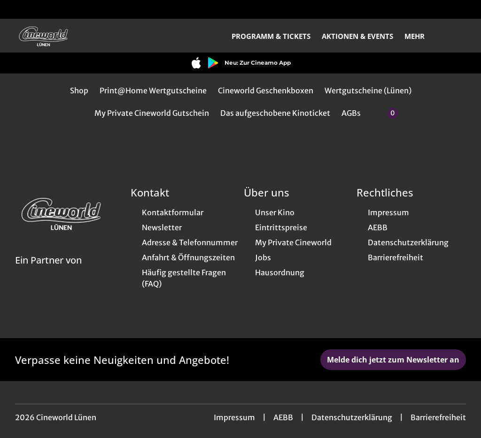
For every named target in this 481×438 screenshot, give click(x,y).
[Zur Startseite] (81, 35)
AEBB (283, 417)
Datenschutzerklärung (351, 417)
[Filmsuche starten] (456, 35)
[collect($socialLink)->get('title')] (17, 9)
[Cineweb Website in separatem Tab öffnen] (48, 272)
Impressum (234, 417)
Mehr (420, 36)
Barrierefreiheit (438, 417)
